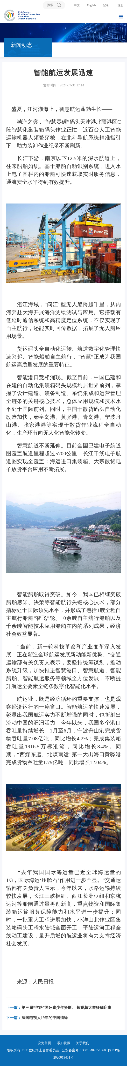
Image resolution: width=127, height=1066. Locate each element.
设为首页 (44, 1043)
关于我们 (82, 1043)
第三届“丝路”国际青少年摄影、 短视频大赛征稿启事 (58, 1008)
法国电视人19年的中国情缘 (37, 1018)
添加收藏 (63, 1043)
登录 (106, 5)
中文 (77, 5)
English (91, 5)
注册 (120, 5)
